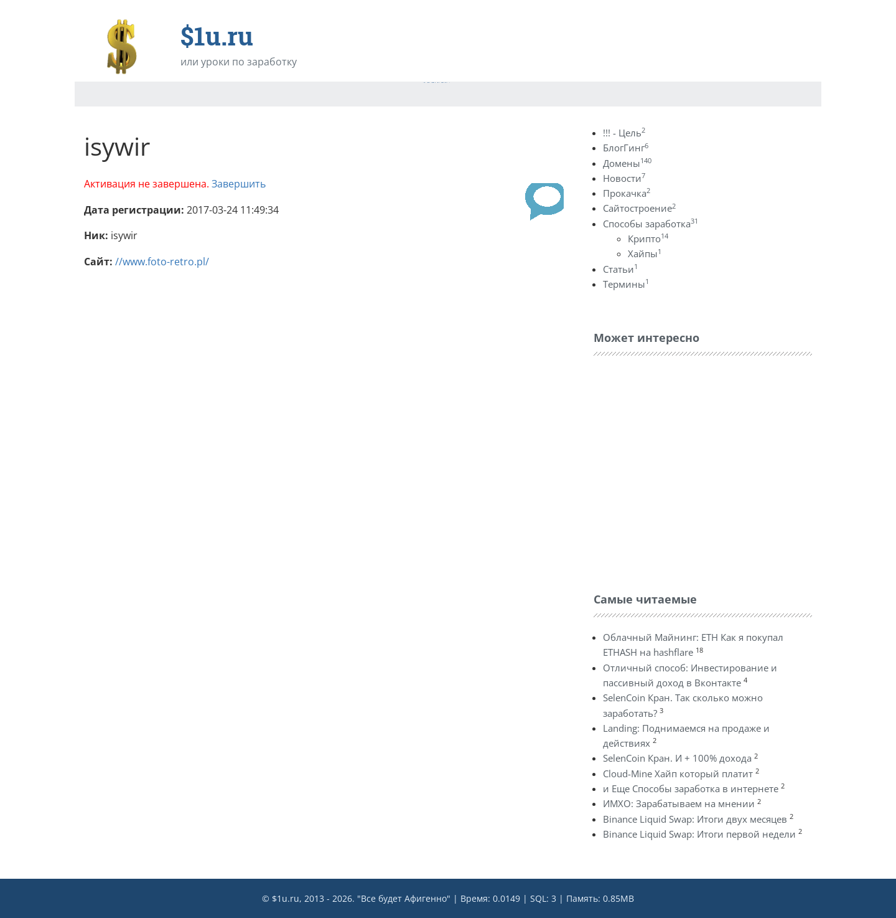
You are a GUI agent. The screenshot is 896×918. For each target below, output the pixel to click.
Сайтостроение (639, 208)
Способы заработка (650, 223)
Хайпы (644, 253)
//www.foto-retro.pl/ (162, 261)
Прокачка (626, 193)
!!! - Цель (624, 132)
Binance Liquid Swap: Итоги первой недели (699, 834)
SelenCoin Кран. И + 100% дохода (677, 758)
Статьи (620, 269)
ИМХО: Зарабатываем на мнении (679, 803)
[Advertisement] (687, 471)
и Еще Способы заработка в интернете (690, 788)
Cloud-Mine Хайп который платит (678, 773)
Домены (627, 163)
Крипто (648, 238)
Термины (626, 284)
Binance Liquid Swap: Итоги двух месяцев (695, 819)
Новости (624, 178)
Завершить (239, 184)
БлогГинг (625, 147)
